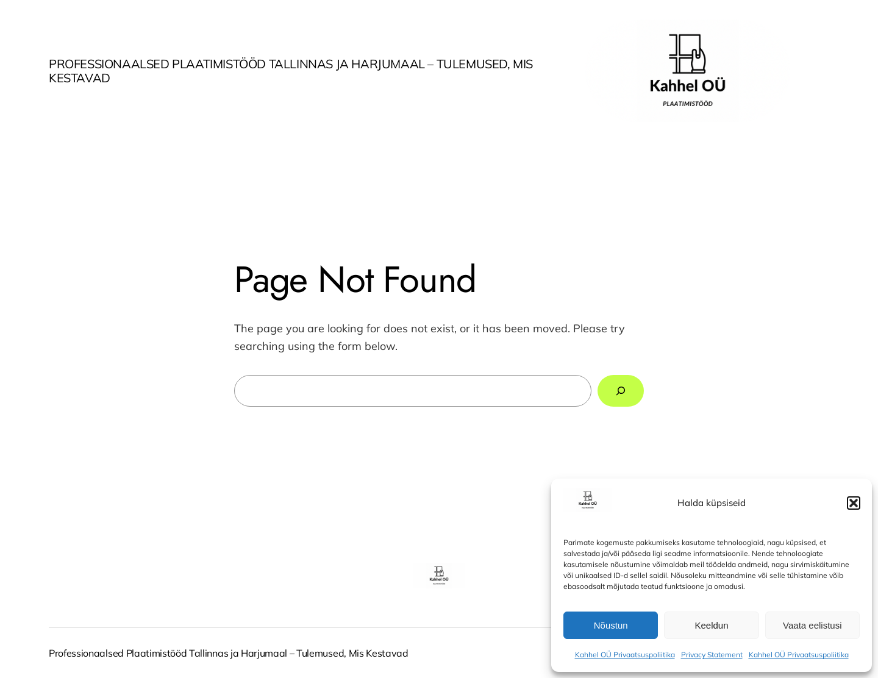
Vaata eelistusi (812, 625)
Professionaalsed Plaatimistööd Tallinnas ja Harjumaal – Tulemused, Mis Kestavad (291, 70)
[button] (854, 503)
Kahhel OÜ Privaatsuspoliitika (625, 654)
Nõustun (611, 625)
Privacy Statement (712, 654)
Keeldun (711, 625)
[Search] (621, 391)
